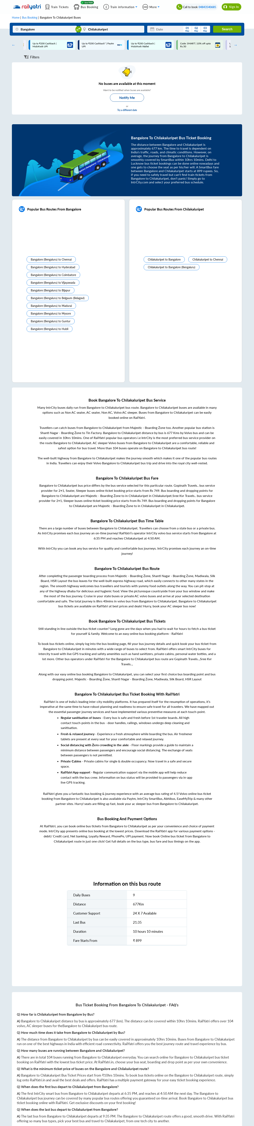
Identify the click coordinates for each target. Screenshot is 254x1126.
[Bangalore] (45, 29)
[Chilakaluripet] (112, 29)
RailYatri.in (106, 1062)
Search (227, 29)
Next (235, 45)
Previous (12, 45)
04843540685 (207, 7)
